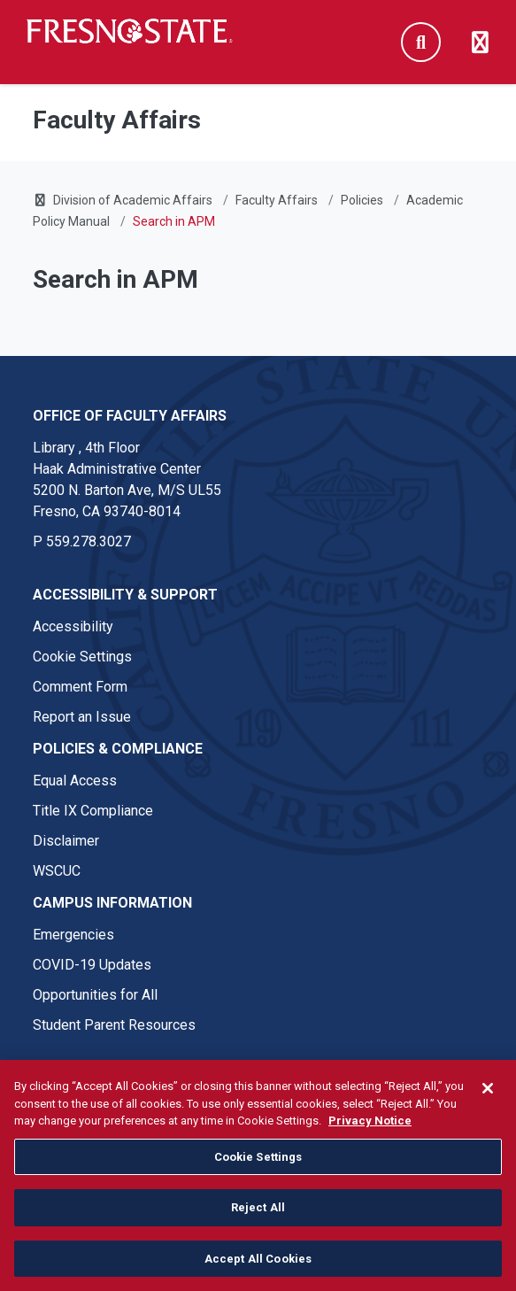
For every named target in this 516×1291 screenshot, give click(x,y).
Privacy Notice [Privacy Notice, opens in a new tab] (370, 1133)
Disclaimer (66, 840)
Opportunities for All (95, 994)
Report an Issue (82, 716)
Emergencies (73, 934)
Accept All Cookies (258, 1271)
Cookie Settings (82, 656)
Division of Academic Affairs (132, 200)
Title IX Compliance (93, 810)
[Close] (487, 1100)
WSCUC (57, 870)
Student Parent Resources (114, 1025)
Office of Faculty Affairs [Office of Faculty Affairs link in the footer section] (130, 415)
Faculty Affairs (276, 200)
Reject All (258, 1219)
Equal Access (75, 780)
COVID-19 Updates (92, 964)
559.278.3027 (88, 541)
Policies (362, 200)
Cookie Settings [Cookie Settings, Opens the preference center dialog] (258, 1168)
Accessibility (73, 626)
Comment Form (80, 686)
